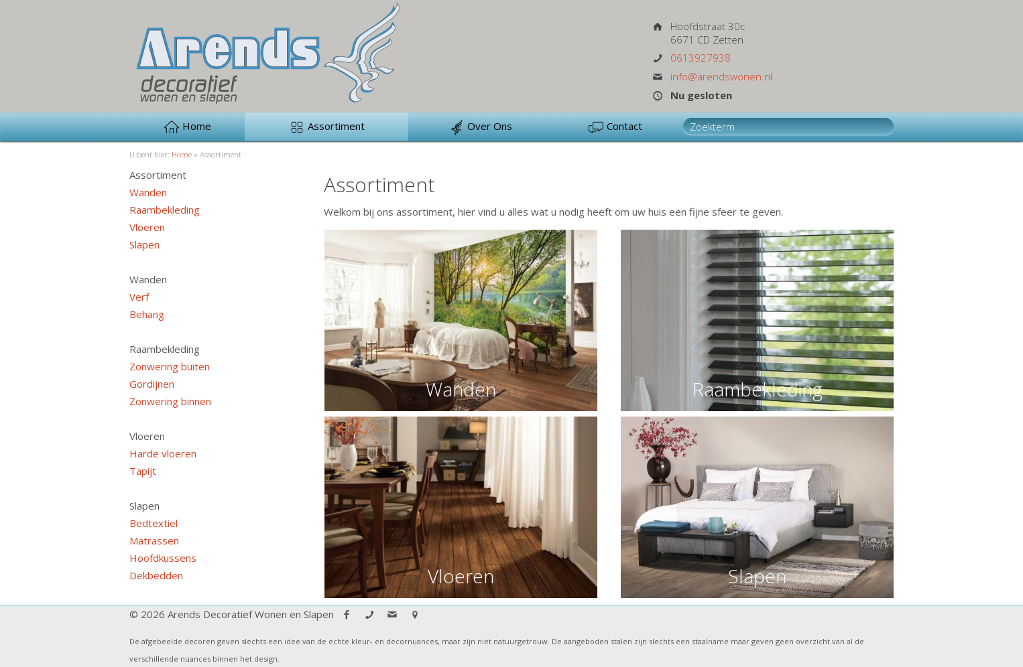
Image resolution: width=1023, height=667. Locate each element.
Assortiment (327, 127)
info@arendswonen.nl (721, 76)
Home (187, 127)
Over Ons (480, 127)
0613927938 (700, 57)
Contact (615, 127)
